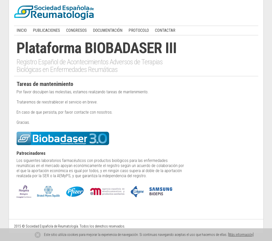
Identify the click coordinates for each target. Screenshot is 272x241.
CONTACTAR (165, 30)
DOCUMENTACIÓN (107, 30)
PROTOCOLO (138, 30)
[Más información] (241, 235)
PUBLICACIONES (46, 30)
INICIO (22, 30)
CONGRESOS (76, 30)
